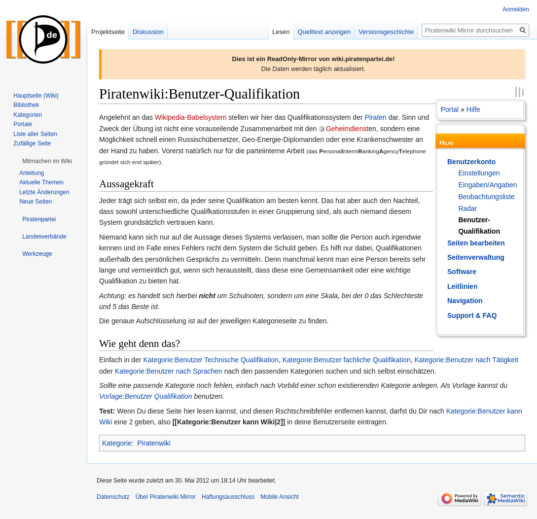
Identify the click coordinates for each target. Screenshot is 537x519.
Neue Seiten (35, 201)
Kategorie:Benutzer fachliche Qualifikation (347, 360)
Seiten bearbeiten (476, 243)
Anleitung (31, 173)
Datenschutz (113, 496)
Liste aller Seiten (35, 134)
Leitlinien (462, 286)
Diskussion (148, 31)
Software (461, 272)
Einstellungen (479, 173)
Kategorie (117, 443)
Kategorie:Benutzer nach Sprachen (168, 371)
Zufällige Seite (32, 143)
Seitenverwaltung (475, 257)
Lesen (280, 31)
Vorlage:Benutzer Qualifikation (145, 396)
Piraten (375, 117)
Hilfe (473, 109)
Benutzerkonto (471, 162)
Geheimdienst (347, 129)
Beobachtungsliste (486, 197)
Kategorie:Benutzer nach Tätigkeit (466, 360)
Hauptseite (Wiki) (35, 95)
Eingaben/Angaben (487, 185)
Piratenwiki (154, 443)
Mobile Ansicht (279, 496)
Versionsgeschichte (386, 31)
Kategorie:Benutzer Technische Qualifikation (211, 360)
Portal (450, 109)
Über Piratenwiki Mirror (166, 496)
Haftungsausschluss (228, 496)
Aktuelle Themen (41, 182)
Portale (22, 124)
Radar (467, 208)
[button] (47, 161)
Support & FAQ (472, 315)
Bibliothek (26, 105)
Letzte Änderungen (44, 192)
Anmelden (515, 9)
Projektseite (108, 31)
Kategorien (27, 114)
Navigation (465, 301)
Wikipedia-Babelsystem (191, 117)
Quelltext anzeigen (324, 31)
